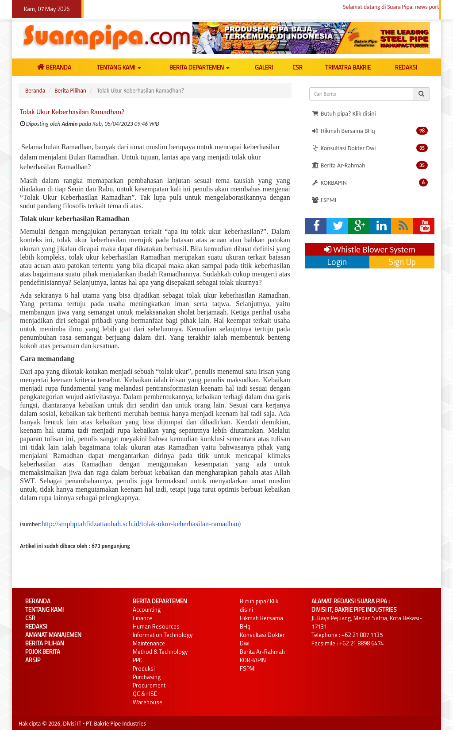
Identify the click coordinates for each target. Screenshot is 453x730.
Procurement (149, 685)
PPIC (138, 660)
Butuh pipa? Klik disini (343, 113)
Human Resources (156, 626)
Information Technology (162, 634)
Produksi (144, 668)
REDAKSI (406, 67)
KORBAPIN (369, 182)
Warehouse (147, 702)
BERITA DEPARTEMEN (199, 67)
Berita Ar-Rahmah (369, 165)
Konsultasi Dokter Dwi (369, 148)
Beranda (35, 90)
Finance (142, 618)
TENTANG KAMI (119, 67)
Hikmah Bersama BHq (369, 131)
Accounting (147, 609)
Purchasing (147, 676)
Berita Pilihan (70, 90)
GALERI (264, 67)
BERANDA (54, 67)
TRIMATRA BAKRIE (348, 67)
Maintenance (149, 643)
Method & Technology (160, 651)
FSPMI (324, 200)
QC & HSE (145, 693)
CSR (297, 67)
